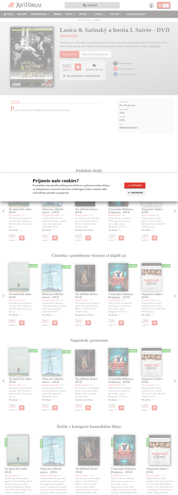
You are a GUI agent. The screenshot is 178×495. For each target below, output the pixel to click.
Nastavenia (135, 192)
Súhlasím (134, 185)
